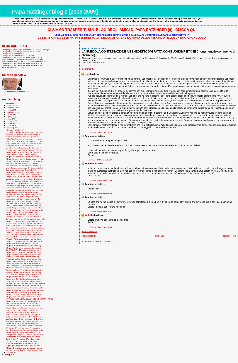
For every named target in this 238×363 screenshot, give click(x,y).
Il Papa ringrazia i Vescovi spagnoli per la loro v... (23, 332)
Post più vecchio (229, 236)
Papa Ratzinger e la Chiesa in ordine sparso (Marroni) (25, 208)
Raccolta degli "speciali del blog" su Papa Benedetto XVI (24, 61)
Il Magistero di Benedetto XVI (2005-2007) (18, 55)
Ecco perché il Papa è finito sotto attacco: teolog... (24, 281)
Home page (159, 236)
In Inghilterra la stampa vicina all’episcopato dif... (23, 343)
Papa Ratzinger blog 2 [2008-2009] (55, 11)
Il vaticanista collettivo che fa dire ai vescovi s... (23, 303)
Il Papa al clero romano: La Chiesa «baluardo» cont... (25, 159)
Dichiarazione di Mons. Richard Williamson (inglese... (25, 241)
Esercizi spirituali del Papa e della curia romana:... (24, 134)
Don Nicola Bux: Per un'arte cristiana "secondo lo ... (24, 166)
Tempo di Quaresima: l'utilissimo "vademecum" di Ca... (25, 286)
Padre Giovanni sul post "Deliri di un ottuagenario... (24, 206)
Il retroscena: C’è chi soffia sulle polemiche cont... (23, 279)
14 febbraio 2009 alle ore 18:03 (100, 227)
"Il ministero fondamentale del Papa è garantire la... (24, 188)
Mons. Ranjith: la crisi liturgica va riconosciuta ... (23, 310)
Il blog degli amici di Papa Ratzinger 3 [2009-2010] (22, 65)
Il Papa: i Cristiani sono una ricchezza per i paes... (24, 348)
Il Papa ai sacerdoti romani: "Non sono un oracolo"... (24, 252)
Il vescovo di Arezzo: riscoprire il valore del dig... (23, 257)
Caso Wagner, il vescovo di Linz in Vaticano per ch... (24, 177)
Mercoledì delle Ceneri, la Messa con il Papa (22, 312)
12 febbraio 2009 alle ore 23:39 (100, 180)
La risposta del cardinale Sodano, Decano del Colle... (25, 288)
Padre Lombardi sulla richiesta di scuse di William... (24, 181)
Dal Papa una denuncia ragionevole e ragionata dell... (25, 234)
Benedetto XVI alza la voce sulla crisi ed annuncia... (24, 217)
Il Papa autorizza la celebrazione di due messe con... (25, 172)
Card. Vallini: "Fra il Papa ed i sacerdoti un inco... (23, 250)
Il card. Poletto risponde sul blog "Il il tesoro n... (22, 197)
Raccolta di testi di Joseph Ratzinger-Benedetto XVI (22, 59)
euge (87, 74)
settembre (11, 112)
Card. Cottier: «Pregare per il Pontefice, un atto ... (23, 339)
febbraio (10, 128)
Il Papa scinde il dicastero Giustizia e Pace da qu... (24, 152)
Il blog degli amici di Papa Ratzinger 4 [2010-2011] (22, 63)
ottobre (9, 110)
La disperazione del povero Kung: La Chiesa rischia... (25, 335)
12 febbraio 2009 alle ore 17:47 (100, 160)
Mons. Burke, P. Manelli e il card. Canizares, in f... (23, 175)
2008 (7, 355)
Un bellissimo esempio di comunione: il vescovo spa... (25, 330)
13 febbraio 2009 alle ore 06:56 (100, 193)
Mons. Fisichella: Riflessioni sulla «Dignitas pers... (24, 292)
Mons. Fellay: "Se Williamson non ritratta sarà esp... (24, 141)
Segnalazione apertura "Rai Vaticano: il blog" (22, 341)
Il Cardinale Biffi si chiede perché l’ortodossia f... (23, 328)
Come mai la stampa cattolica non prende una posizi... (25, 228)
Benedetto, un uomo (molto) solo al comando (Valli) (24, 210)
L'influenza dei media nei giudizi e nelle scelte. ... (23, 323)
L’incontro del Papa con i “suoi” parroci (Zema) (22, 212)
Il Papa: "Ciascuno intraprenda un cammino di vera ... (25, 294)
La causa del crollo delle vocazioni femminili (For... (24, 199)
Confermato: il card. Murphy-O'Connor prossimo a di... (25, 186)
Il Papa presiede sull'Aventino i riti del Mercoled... (23, 301)
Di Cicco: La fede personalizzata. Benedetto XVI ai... (24, 161)
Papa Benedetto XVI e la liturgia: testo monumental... (25, 132)
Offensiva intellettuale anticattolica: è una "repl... (23, 268)
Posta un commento (89, 232)
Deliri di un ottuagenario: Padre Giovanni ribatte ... (24, 263)
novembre (11, 108)
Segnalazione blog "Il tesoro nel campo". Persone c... (25, 203)
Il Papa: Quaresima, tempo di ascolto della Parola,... (24, 297)
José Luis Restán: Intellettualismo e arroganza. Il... (24, 274)
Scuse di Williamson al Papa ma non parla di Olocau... (25, 223)
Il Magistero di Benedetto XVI (13, 54)
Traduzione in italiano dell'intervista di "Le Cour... (23, 146)
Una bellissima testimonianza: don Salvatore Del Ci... (25, 168)
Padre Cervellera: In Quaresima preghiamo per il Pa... (25, 266)
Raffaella (89, 215)
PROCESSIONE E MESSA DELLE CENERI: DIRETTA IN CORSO (29, 299)
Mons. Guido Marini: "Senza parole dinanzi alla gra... (25, 226)
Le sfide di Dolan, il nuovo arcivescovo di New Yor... (24, 319)
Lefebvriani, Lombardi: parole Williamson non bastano (25, 190)
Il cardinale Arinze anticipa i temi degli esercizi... (23, 137)
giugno (9, 119)
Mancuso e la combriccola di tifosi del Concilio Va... (24, 143)
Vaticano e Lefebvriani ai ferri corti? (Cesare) (22, 163)
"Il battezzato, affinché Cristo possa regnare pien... (24, 259)
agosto (9, 114)
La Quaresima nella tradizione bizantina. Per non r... (24, 326)
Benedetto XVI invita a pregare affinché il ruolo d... (24, 148)
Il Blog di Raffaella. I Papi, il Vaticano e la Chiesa (21, 52)
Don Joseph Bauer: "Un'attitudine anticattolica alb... (24, 270)
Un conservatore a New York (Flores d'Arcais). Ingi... (24, 350)
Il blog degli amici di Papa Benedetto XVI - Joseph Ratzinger (25, 50)
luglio (9, 117)
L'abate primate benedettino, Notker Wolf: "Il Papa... (24, 317)
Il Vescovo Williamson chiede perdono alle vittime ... (24, 239)
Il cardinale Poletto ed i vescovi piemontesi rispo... (24, 237)
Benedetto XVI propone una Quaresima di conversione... (26, 283)
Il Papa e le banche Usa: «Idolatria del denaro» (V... (24, 157)
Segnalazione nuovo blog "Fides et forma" (21, 170)
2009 (7, 103)
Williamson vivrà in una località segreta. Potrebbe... (24, 272)
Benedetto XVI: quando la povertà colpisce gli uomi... (25, 194)
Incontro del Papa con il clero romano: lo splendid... (24, 230)
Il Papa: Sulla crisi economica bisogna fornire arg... (24, 246)
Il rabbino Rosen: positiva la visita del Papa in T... (23, 192)
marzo (9, 125)
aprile (9, 123)
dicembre (10, 105)
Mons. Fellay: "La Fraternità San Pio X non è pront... (24, 183)
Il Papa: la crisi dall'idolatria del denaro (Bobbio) (23, 201)
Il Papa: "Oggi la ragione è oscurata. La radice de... (24, 248)
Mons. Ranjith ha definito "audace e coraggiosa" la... (24, 314)
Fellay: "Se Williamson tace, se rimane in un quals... (24, 139)
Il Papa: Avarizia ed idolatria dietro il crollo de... (22, 243)
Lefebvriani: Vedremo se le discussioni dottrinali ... (24, 179)
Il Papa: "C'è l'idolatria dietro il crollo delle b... (22, 214)
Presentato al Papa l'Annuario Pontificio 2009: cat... (24, 150)
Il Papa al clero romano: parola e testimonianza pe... (24, 255)
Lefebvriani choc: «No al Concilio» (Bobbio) (21, 154)
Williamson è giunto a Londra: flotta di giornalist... (23, 306)
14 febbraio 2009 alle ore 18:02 (100, 211)
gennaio (10, 352)
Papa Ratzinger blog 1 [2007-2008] (16, 67)
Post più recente (89, 236)
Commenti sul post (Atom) (101, 241)
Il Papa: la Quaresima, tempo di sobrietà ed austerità (25, 290)
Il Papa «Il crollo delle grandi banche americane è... (24, 221)
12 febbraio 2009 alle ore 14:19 (100, 132)
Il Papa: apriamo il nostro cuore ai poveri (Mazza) (23, 261)
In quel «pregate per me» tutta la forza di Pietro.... (23, 346)
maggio (10, 121)
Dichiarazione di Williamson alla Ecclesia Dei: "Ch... (24, 232)
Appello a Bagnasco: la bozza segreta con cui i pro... (24, 308)
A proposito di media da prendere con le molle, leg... (24, 321)
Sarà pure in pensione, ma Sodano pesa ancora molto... (26, 219)
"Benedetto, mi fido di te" (15, 130)
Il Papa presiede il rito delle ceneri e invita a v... (22, 277)
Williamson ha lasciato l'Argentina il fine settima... (23, 337)
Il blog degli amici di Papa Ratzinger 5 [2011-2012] (22, 57)
